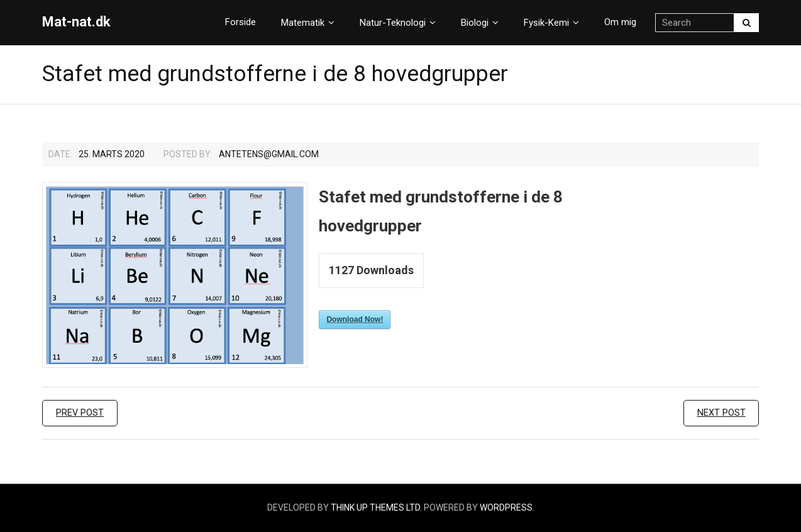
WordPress (506, 507)
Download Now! (354, 319)
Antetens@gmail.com (269, 154)
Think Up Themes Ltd (375, 507)
